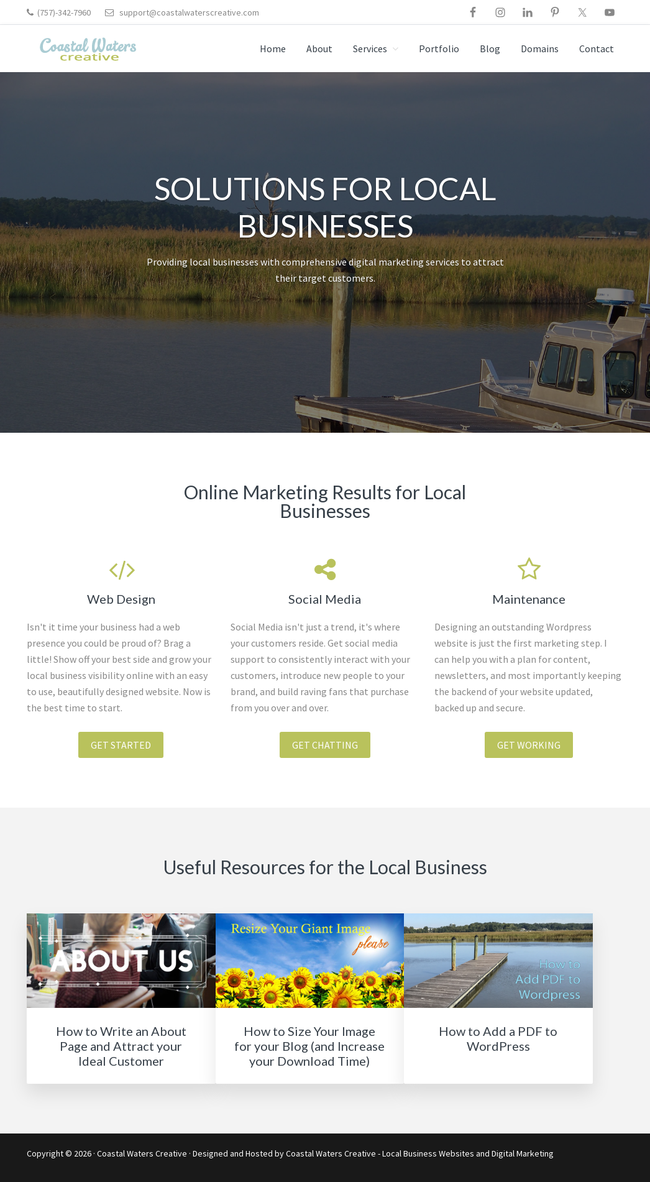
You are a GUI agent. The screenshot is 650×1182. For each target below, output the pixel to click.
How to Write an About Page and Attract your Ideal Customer (121, 1045)
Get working (529, 745)
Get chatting (325, 745)
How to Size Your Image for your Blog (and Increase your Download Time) (309, 1045)
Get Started (121, 745)
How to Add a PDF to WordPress (498, 1038)
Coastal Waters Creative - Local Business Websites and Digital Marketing (420, 1153)
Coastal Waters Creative (142, 1153)
